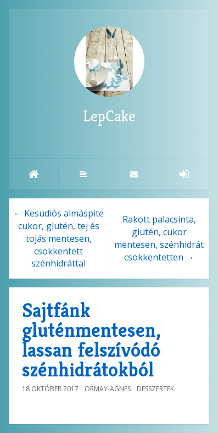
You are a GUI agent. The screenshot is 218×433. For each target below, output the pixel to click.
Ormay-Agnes (108, 388)
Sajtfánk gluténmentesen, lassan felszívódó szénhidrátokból (91, 340)
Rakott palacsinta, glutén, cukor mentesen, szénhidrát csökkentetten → (159, 238)
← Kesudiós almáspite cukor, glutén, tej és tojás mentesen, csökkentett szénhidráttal (58, 238)
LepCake (109, 76)
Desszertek (155, 388)
